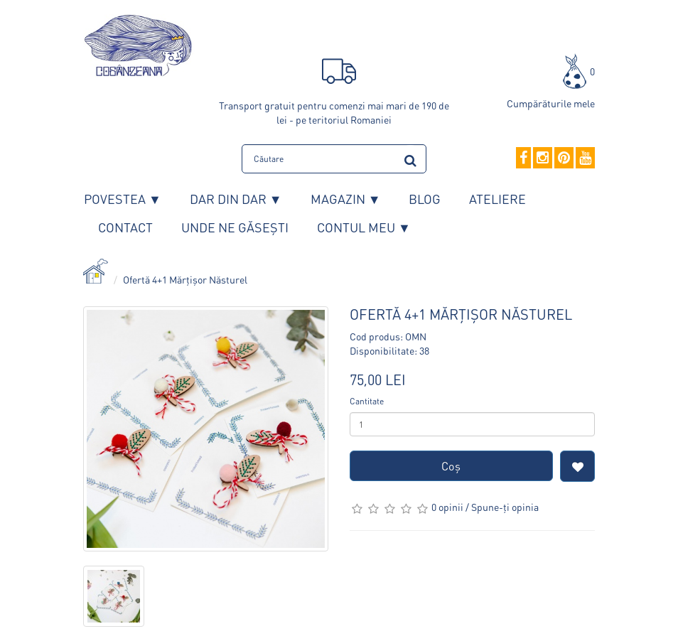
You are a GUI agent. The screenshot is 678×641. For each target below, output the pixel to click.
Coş (451, 465)
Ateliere (497, 198)
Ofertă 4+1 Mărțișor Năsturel (185, 279)
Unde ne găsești (235, 227)
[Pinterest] (564, 158)
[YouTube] (585, 158)
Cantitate (367, 401)
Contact (125, 227)
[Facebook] (523, 158)
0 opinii (447, 506)
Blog (425, 198)
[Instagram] (542, 158)
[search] (410, 158)
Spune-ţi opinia (505, 506)
